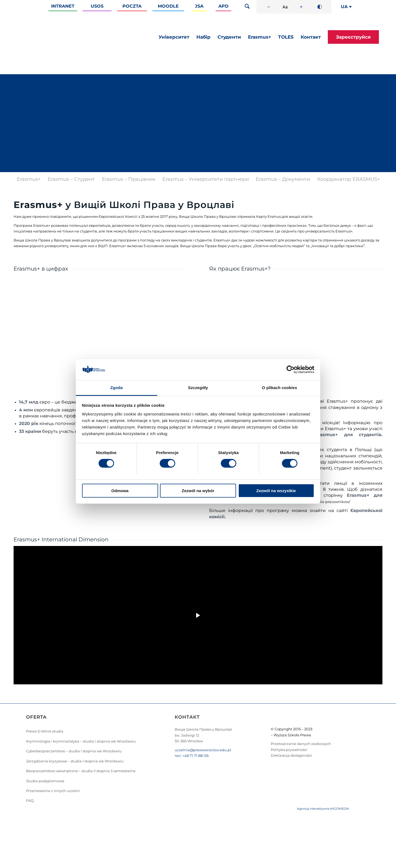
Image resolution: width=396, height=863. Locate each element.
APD (223, 6)
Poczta (132, 6)
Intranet (62, 6)
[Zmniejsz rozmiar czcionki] (268, 7)
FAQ (30, 800)
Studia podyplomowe (45, 781)
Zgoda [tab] (116, 387)
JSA (199, 6)
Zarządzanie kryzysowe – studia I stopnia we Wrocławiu (75, 761)
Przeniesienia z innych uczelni (53, 791)
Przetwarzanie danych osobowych (301, 743)
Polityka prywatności (289, 749)
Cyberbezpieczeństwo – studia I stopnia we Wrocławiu (74, 751)
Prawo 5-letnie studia (44, 731)
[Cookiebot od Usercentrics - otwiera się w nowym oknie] (290, 369)
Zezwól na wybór (198, 490)
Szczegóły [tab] (198, 387)
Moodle (168, 6)
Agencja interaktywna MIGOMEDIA (323, 809)
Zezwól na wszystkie (276, 490)
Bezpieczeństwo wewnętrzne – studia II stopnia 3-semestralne (81, 771)
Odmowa (119, 490)
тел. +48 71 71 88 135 (192, 755)
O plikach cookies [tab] (279, 387)
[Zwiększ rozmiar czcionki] (301, 7)
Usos (97, 6)
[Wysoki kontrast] (319, 7)
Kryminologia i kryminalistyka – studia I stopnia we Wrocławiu (81, 741)
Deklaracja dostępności (291, 755)
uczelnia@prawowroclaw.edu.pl (203, 750)
